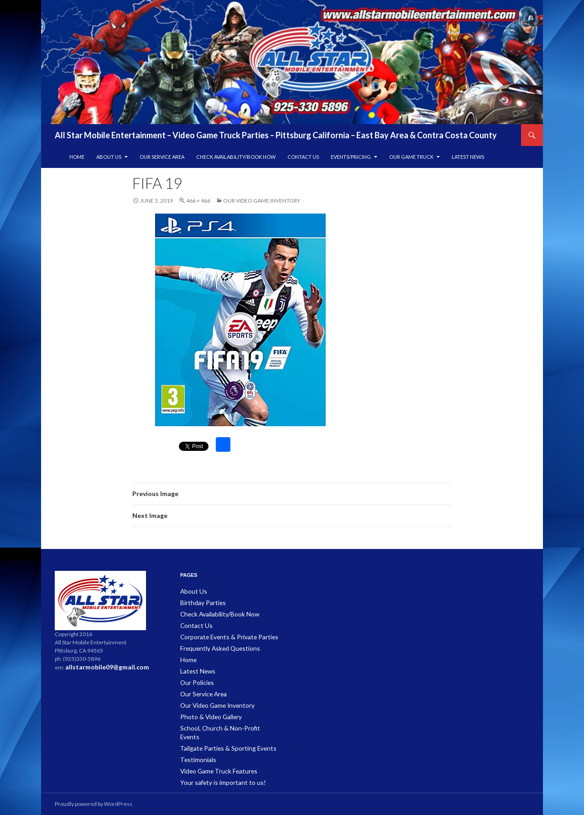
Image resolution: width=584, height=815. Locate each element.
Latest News (468, 157)
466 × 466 (198, 200)
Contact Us (303, 157)
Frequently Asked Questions (215, 646)
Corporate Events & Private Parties (222, 635)
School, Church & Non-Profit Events (223, 722)
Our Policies (195, 678)
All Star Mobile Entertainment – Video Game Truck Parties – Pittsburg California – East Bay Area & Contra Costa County (276, 135)
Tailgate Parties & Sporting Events (220, 733)
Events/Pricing (351, 157)
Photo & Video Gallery (207, 711)
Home (76, 157)
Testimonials (196, 744)
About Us (108, 157)
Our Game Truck (411, 157)
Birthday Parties (199, 602)
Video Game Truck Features (214, 755)
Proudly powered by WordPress (93, 803)
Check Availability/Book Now (236, 157)
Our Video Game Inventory (261, 200)
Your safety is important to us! (216, 766)
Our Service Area (162, 157)
